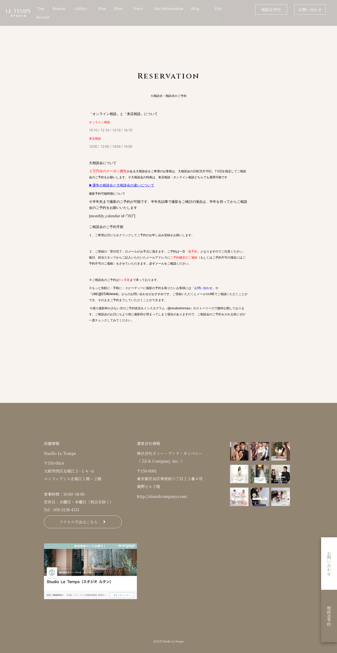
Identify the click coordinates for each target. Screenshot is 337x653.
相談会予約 (271, 9)
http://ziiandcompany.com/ (162, 496)
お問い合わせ (310, 9)
